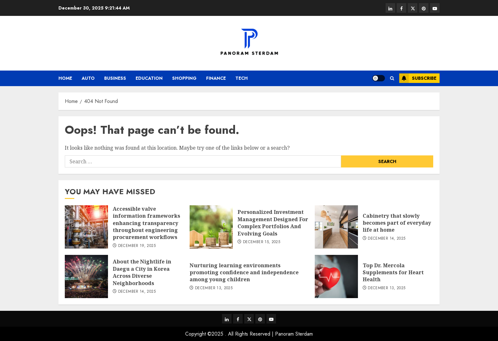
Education (149, 78)
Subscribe (417, 78)
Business (115, 78)
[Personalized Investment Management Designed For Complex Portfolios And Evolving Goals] (211, 227)
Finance (216, 78)
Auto (88, 78)
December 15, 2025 (261, 242)
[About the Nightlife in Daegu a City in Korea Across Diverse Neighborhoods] (86, 276)
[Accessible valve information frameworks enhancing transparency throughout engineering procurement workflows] (86, 227)
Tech (241, 78)
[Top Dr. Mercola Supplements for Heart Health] (336, 276)
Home (65, 78)
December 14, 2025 (386, 238)
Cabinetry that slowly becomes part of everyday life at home (397, 223)
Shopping (184, 78)
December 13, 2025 (213, 288)
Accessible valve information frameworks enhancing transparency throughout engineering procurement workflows (146, 223)
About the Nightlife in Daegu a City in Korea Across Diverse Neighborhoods (142, 272)
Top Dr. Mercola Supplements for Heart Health (393, 272)
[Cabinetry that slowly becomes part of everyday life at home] (336, 227)
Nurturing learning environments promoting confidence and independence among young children (244, 272)
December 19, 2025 (137, 246)
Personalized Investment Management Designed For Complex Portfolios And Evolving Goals (273, 222)
